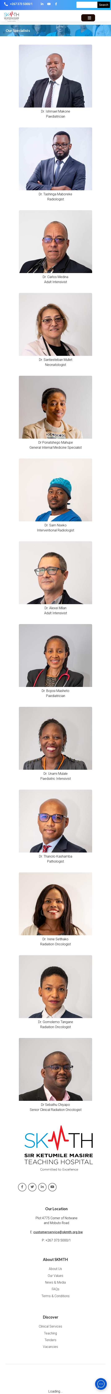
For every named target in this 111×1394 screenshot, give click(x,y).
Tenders (50, 1340)
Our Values (55, 1276)
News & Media (55, 1282)
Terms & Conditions (55, 1296)
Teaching (50, 1333)
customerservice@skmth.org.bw (58, 1232)
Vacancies (50, 1347)
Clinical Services (50, 1326)
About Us (55, 1269)
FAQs (55, 1289)
